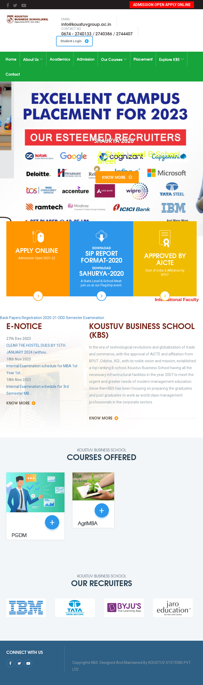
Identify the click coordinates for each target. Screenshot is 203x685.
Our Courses (114, 59)
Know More (133, 177)
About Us (33, 59)
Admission (85, 59)
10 (132, 214)
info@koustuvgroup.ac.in (86, 24)
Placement (143, 59)
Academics (60, 59)
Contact (13, 74)
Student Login (74, 41)
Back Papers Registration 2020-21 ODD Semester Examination (52, 318)
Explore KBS (171, 59)
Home (11, 59)
